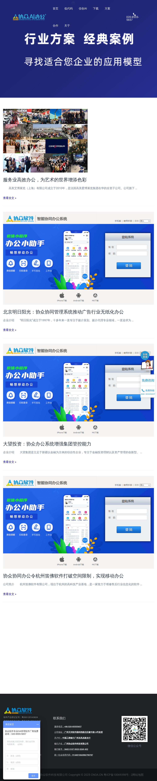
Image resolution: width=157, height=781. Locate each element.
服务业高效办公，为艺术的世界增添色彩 (45, 179)
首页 (55, 8)
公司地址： (78, 732)
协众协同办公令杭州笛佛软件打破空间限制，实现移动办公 (63, 576)
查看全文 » (9, 198)
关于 (66, 25)
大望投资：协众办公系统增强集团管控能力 (47, 444)
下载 (94, 8)
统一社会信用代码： (73, 755)
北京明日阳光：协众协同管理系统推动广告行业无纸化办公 (63, 312)
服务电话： (68, 726)
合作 (55, 25)
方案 (105, 8)
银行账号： (71, 749)
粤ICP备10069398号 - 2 (118, 774)
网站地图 (138, 774)
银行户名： (71, 743)
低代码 (68, 8)
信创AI (81, 8)
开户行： (72, 738)
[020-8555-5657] (134, 17)
